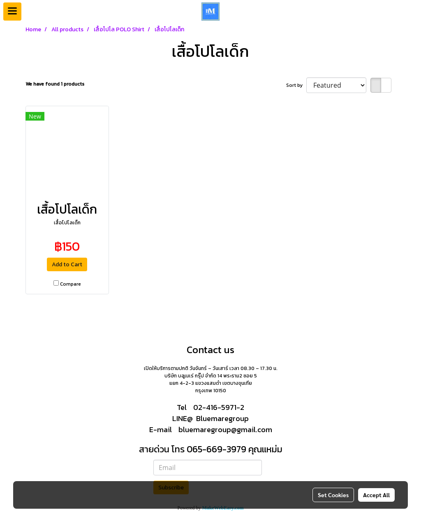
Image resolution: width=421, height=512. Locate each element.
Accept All (376, 494)
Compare (70, 284)
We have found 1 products (54, 84)
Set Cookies (333, 494)
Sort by (296, 85)
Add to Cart (67, 264)
